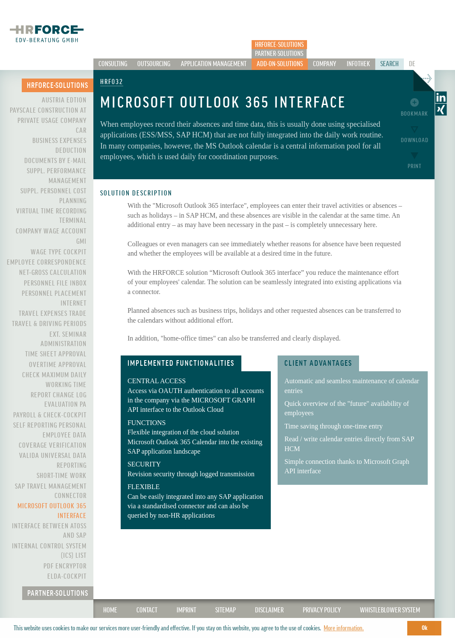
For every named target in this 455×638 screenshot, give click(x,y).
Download (415, 140)
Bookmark (414, 114)
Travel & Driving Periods (49, 323)
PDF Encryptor (65, 566)
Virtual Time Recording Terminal (51, 216)
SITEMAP (225, 610)
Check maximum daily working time (54, 380)
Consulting (113, 64)
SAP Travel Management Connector (51, 491)
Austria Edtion (64, 100)
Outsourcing (153, 64)
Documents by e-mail (55, 160)
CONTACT (146, 610)
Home (110, 610)
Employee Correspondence (47, 262)
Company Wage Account (51, 231)
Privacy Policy (322, 610)
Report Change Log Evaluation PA (59, 400)
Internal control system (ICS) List (49, 551)
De (412, 64)
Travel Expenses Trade (53, 313)
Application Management (213, 64)
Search (389, 64)
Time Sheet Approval (56, 354)
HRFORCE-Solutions (279, 44)
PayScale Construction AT (48, 110)
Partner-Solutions (279, 53)
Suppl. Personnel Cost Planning (53, 196)
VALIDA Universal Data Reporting (53, 460)
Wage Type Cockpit (59, 252)
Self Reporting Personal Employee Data (50, 430)
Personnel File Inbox (55, 283)
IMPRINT (186, 610)
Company (324, 64)
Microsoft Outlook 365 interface (52, 511)
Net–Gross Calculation (53, 272)
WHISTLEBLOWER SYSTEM (390, 610)
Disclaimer (269, 610)
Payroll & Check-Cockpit (50, 415)
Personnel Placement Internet (54, 298)
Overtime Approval (58, 364)
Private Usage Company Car (52, 125)
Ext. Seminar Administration (64, 339)
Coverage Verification (53, 445)
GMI (81, 241)
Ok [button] (424, 628)
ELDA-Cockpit (67, 576)
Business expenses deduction (59, 145)
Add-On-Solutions (280, 64)
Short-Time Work (62, 475)
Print (414, 166)
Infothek (358, 64)
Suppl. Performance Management (57, 176)
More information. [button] (344, 628)
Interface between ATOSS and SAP (49, 531)
